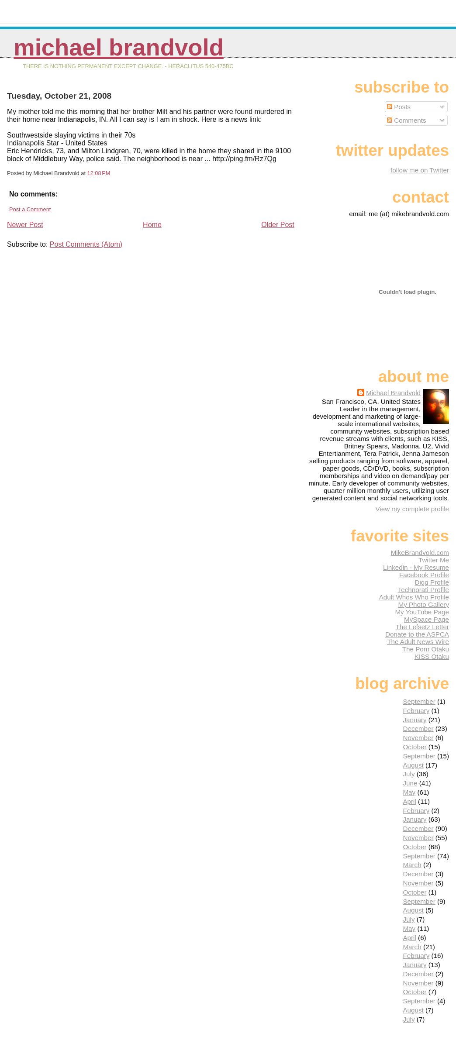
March (412, 864)
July (409, 774)
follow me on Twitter (419, 170)
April (409, 801)
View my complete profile (412, 509)
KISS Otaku (432, 656)
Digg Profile (432, 582)
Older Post (277, 224)
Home (152, 224)
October (414, 747)
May (409, 792)
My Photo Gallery (423, 604)
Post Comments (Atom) (86, 244)
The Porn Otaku (425, 649)
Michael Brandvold (119, 47)
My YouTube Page (422, 612)
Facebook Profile (424, 575)
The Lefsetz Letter (422, 626)
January (414, 719)
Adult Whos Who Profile (414, 597)
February (416, 710)
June (410, 783)
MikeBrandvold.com (420, 552)
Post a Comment (30, 209)
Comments (406, 120)
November (418, 737)
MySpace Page (426, 619)
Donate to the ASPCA (417, 634)
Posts (399, 106)
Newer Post (25, 224)
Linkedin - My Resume (416, 567)
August (413, 765)
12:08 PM (99, 173)
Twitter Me (433, 560)
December (418, 728)
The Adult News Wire (418, 641)
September (419, 701)
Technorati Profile (423, 589)
